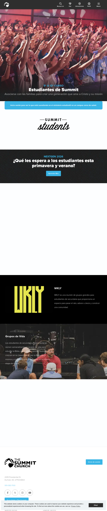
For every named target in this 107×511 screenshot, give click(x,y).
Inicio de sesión (94, 462)
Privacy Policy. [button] (76, 506)
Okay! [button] (96, 505)
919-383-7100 (10, 485)
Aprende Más (53, 173)
